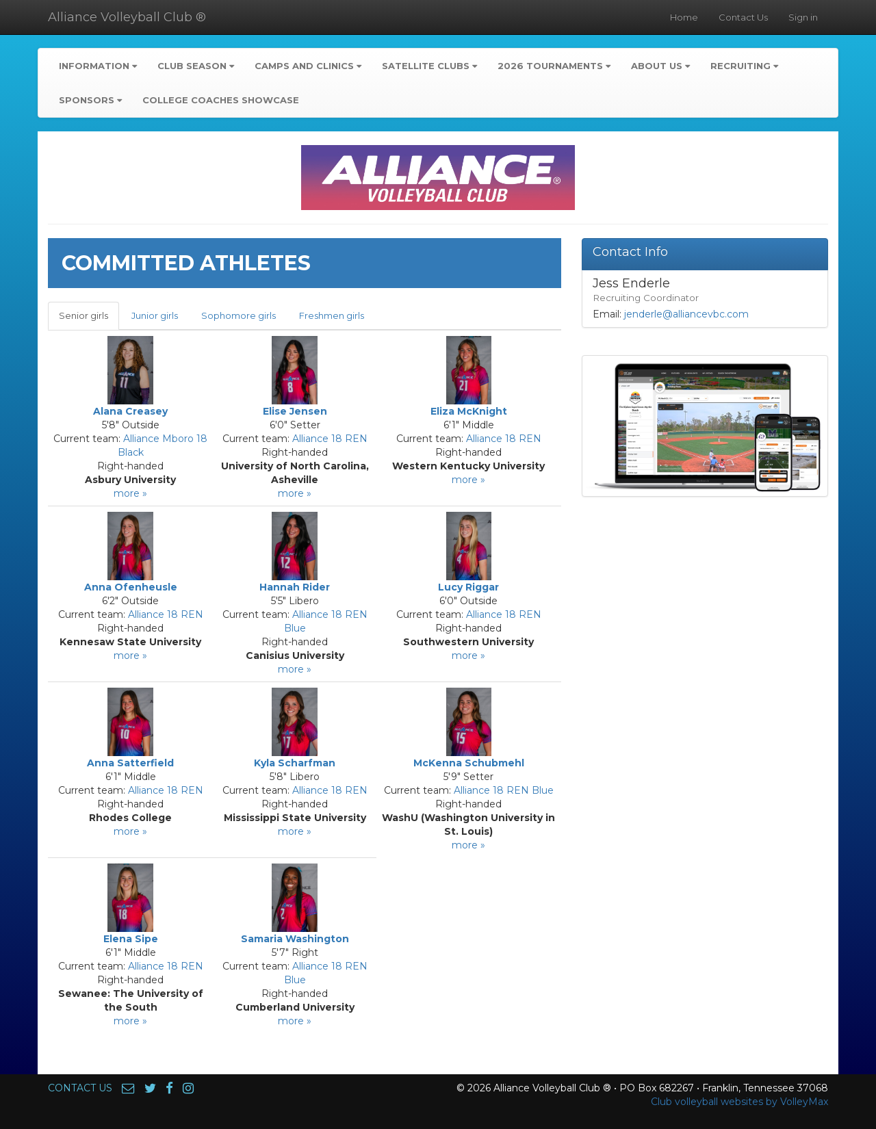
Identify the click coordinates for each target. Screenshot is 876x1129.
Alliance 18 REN (330, 438)
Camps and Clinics (308, 65)
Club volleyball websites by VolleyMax (739, 1101)
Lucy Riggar (468, 587)
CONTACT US (80, 1088)
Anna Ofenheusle (130, 587)
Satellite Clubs (429, 65)
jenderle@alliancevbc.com (686, 314)
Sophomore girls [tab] (238, 315)
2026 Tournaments (554, 65)
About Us (660, 65)
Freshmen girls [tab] (331, 315)
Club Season (195, 65)
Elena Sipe (130, 939)
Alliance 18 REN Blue (504, 790)
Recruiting (744, 65)
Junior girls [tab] (154, 315)
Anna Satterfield (130, 763)
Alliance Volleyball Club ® (127, 17)
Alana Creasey (130, 411)
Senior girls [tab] (83, 315)
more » (130, 493)
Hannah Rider (294, 587)
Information (98, 65)
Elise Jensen (295, 411)
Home (684, 17)
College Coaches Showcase (220, 99)
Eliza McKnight (468, 411)
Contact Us (743, 17)
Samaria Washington (295, 939)
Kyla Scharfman (294, 763)
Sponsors (90, 99)
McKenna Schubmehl (468, 763)
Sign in (803, 17)
